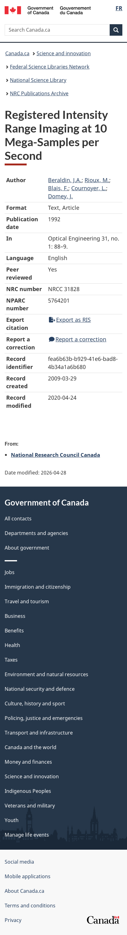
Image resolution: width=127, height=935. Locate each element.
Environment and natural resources (46, 674)
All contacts (18, 518)
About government (27, 547)
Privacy (13, 920)
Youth (12, 820)
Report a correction (77, 339)
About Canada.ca (24, 891)
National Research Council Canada (55, 454)
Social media (19, 861)
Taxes (11, 659)
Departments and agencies (36, 533)
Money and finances (28, 761)
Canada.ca (17, 53)
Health (12, 645)
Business (15, 616)
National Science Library (38, 80)
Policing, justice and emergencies (44, 718)
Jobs (10, 572)
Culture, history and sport (35, 703)
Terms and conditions (30, 905)
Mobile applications (27, 876)
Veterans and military (30, 805)
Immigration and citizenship (38, 586)
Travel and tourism (27, 601)
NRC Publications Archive (39, 93)
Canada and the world (30, 747)
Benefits (14, 630)
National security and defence (40, 689)
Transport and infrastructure (39, 732)
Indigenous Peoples (28, 791)
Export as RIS (70, 319)
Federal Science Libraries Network (50, 66)
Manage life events (27, 834)
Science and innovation (64, 53)
